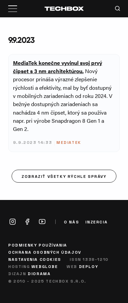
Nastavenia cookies (34, 259)
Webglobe (44, 266)
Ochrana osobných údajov (44, 252)
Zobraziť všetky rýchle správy (64, 176)
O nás (71, 221)
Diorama (39, 273)
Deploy (88, 266)
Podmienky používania (37, 245)
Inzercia (96, 221)
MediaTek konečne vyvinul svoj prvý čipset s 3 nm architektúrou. (57, 67)
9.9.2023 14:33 (32, 142)
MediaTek (68, 142)
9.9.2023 (21, 40)
